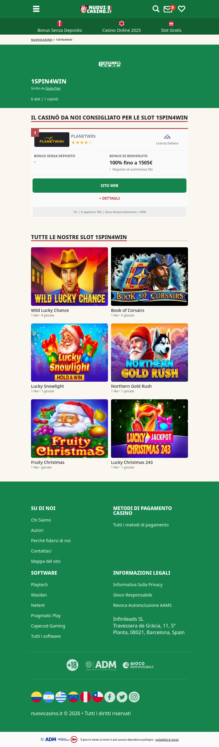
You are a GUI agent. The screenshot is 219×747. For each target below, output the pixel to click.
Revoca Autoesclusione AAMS (142, 605)
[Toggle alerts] (156, 9)
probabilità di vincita (167, 739)
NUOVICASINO (41, 40)
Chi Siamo (41, 520)
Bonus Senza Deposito (59, 30)
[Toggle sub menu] (36, 9)
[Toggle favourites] (181, 9)
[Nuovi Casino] (96, 9)
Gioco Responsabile (132, 595)
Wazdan (39, 595)
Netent (38, 605)
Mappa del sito (46, 561)
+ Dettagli (109, 198)
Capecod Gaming (48, 626)
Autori (37, 530)
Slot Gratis (171, 30)
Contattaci (41, 551)
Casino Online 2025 (121, 30)
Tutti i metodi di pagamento (141, 525)
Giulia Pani (53, 88)
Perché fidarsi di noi (51, 540)
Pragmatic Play (46, 615)
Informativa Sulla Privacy (137, 584)
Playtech (39, 584)
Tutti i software (46, 636)
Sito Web (109, 185)
